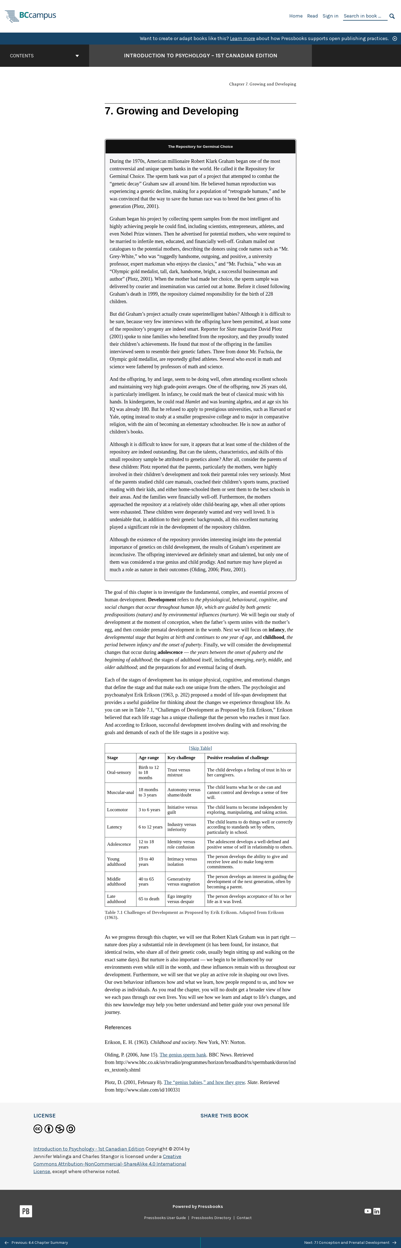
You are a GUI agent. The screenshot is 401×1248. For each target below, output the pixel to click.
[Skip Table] (200, 748)
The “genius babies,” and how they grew (204, 1082)
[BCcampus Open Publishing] (30, 15)
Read (312, 16)
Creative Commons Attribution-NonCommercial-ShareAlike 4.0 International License (109, 1164)
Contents (44, 56)
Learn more (242, 38)
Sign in (330, 16)
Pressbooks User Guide (165, 1217)
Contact (244, 1217)
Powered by (198, 1206)
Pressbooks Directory (211, 1217)
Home (296, 16)
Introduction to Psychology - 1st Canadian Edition (89, 1149)
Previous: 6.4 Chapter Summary (36, 1242)
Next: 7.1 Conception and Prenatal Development (350, 1242)
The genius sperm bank (183, 1055)
